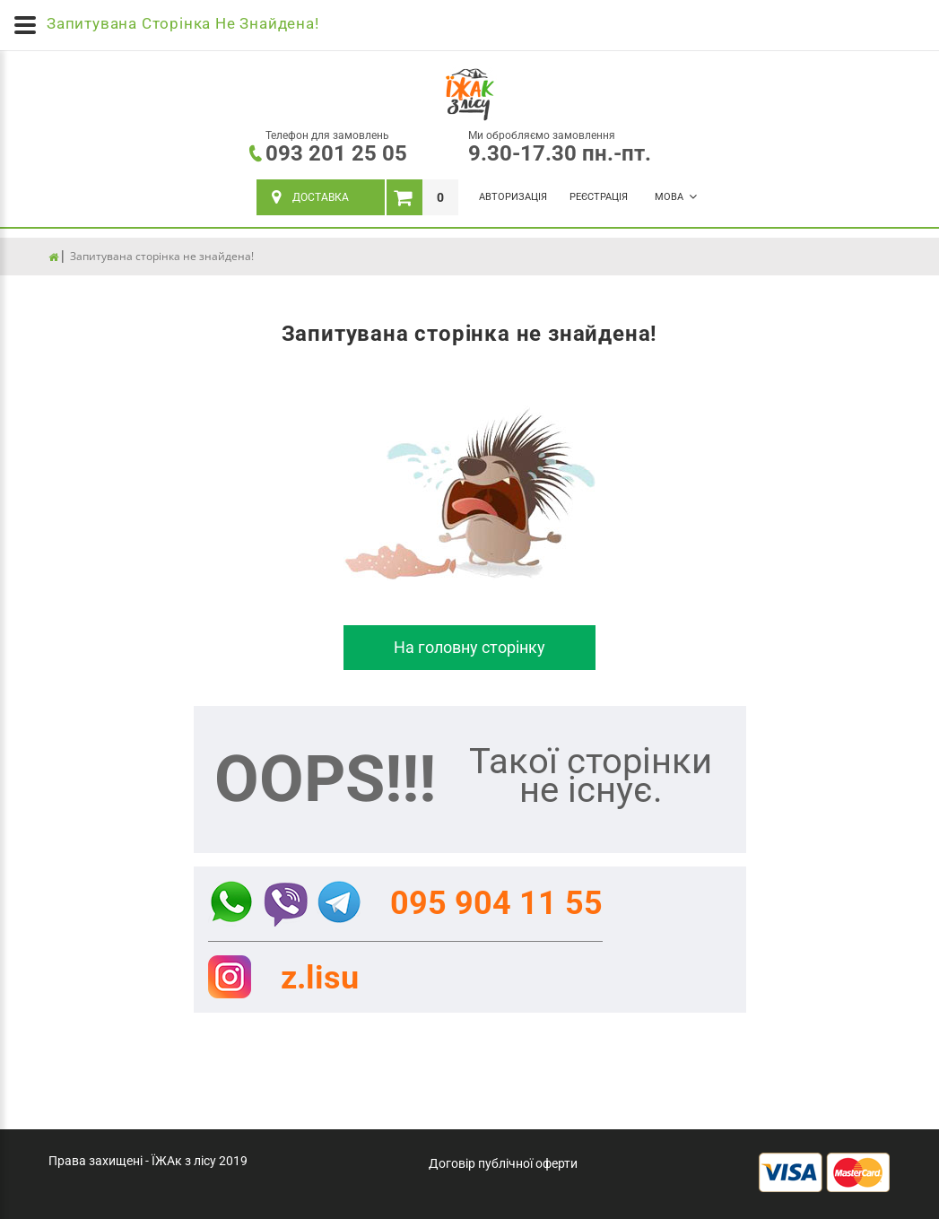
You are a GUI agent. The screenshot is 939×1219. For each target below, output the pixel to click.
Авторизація (513, 197)
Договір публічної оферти (503, 1163)
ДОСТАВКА (310, 197)
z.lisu (320, 978)
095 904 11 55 (496, 903)
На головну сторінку (469, 647)
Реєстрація (598, 197)
